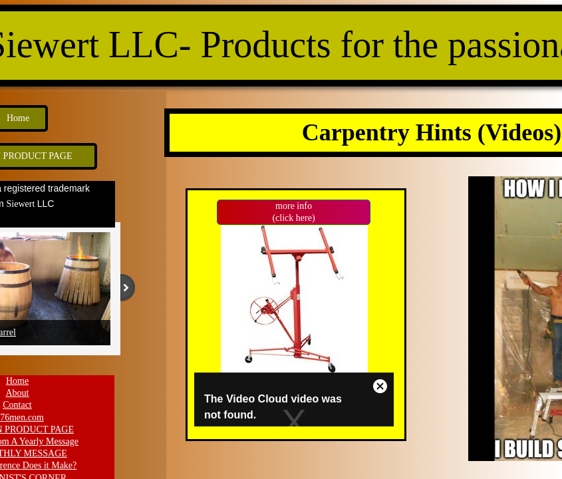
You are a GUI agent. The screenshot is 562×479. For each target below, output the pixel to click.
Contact (17, 405)
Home (17, 381)
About (17, 393)
